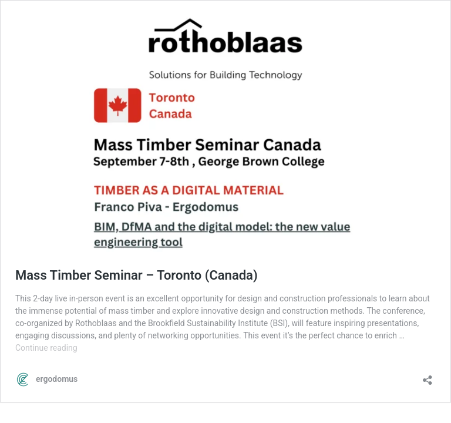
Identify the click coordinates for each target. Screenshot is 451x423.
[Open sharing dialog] (427, 376)
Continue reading (46, 347)
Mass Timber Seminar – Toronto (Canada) (136, 275)
